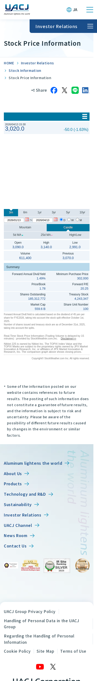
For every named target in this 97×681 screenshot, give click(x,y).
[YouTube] (40, 667)
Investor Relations (37, 62)
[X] (53, 667)
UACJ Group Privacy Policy (30, 611)
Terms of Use (73, 651)
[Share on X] (64, 90)
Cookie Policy (17, 651)
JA (75, 9)
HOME (9, 62)
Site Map (45, 651)
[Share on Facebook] (54, 90)
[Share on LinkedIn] (86, 90)
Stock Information (25, 70)
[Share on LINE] (75, 90)
